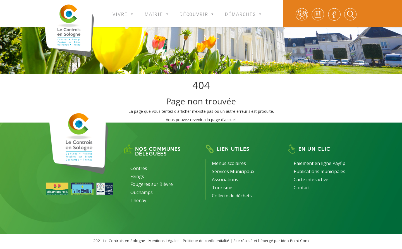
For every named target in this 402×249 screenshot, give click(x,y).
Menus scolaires (229, 163)
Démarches (243, 10)
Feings (137, 176)
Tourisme (222, 188)
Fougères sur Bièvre (151, 184)
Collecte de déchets (232, 196)
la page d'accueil (221, 119)
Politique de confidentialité (206, 240)
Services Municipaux (233, 171)
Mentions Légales (164, 240)
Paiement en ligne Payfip (319, 163)
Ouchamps (141, 192)
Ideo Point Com (295, 240)
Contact (302, 188)
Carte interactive (311, 179)
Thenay (138, 200)
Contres (138, 168)
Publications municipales (319, 171)
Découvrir (197, 10)
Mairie (156, 10)
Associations (225, 179)
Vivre (123, 10)
